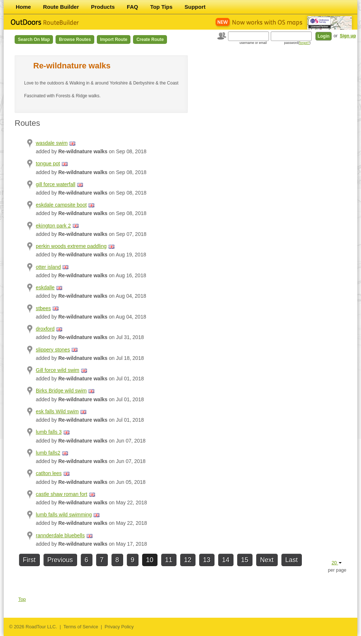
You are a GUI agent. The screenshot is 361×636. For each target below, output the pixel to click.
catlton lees (49, 473)
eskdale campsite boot (61, 205)
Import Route (114, 39)
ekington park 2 (53, 226)
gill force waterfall (55, 184)
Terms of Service (80, 626)
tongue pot (48, 163)
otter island (48, 267)
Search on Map (34, 39)
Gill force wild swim (57, 370)
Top (22, 599)
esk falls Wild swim (57, 411)
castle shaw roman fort (61, 494)
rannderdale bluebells (60, 535)
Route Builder (61, 7)
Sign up (348, 35)
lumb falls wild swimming (64, 515)
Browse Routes (75, 39)
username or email (253, 43)
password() (297, 43)
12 (187, 560)
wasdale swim (52, 143)
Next (267, 560)
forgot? (304, 43)
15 (244, 560)
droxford (45, 329)
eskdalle (45, 287)
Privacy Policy (119, 626)
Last (291, 560)
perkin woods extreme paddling (71, 246)
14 (225, 560)
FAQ (132, 7)
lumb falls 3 (49, 432)
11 (168, 560)
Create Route (150, 39)
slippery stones (53, 350)
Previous (60, 560)
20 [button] (336, 562)
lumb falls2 (48, 453)
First (29, 560)
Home (23, 7)
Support (195, 7)
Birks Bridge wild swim (61, 391)
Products (103, 7)
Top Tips (161, 7)
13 (206, 560)
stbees (43, 308)
